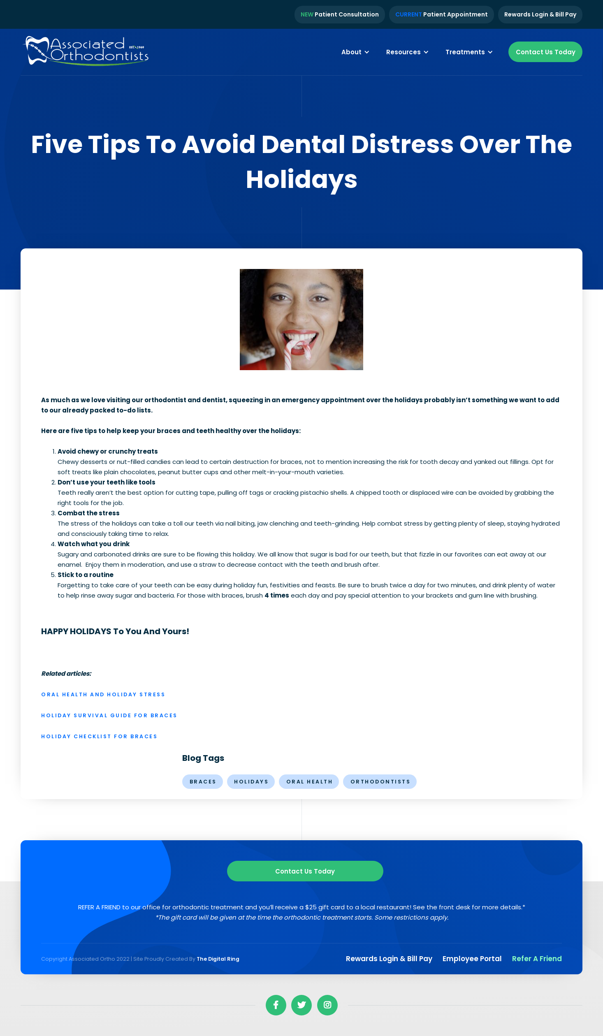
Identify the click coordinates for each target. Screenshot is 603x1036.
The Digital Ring (218, 958)
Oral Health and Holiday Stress (103, 694)
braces (203, 781)
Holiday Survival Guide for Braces (109, 715)
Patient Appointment (441, 14)
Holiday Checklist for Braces (99, 736)
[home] (86, 52)
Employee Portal (472, 959)
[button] (355, 52)
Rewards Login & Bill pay (389, 959)
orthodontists (380, 781)
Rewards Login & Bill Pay (540, 14)
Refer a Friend (537, 959)
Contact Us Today (545, 52)
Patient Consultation (340, 14)
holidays (251, 781)
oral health (309, 781)
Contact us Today (305, 871)
